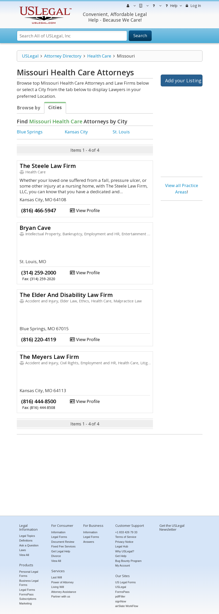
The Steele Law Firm (48, 165)
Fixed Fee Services (63, 546)
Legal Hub (121, 546)
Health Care (99, 56)
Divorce (56, 556)
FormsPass (122, 591)
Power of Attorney (62, 582)
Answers (88, 541)
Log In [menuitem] (193, 5)
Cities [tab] (55, 107)
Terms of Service (125, 536)
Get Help (120, 556)
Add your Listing (183, 80)
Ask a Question (29, 545)
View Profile (85, 210)
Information (58, 532)
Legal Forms (27, 589)
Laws (22, 550)
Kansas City (76, 132)
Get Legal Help (60, 551)
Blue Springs (30, 132)
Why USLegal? (124, 551)
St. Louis (121, 132)
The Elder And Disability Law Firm (66, 294)
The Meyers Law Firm (49, 356)
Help (173, 5)
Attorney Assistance (63, 591)
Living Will (57, 586)
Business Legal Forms (29, 583)
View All (24, 554)
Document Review (62, 541)
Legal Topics (27, 535)
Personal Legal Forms (28, 574)
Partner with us (60, 596)
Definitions (26, 540)
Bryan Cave (35, 227)
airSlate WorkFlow (126, 606)
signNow (120, 601)
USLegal (30, 56)
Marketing (25, 603)
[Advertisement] (181, 283)
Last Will (56, 577)
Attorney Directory (63, 56)
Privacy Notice (124, 541)
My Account (122, 565)
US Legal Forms (125, 582)
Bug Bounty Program (128, 560)
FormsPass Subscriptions (27, 596)
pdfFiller (120, 596)
